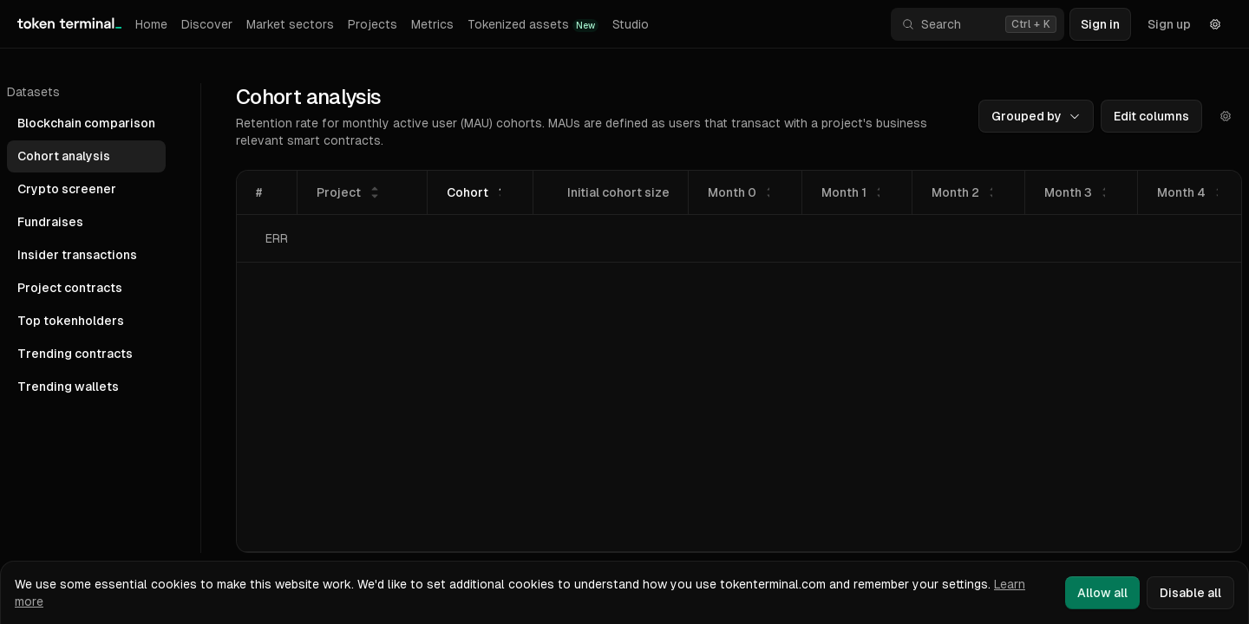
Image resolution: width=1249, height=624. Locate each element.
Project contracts (69, 288)
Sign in (1100, 24)
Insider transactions (77, 255)
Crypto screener (66, 189)
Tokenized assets (533, 24)
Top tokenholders (70, 321)
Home (151, 24)
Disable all (1190, 593)
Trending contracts (75, 354)
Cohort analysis (63, 156)
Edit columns (1151, 116)
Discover (206, 24)
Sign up (1169, 24)
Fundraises (50, 222)
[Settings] (1215, 24)
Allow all (1102, 593)
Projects (372, 24)
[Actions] (1225, 116)
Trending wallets (68, 386)
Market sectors (290, 24)
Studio (630, 24)
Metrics (432, 24)
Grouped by (1036, 116)
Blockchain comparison (86, 123)
